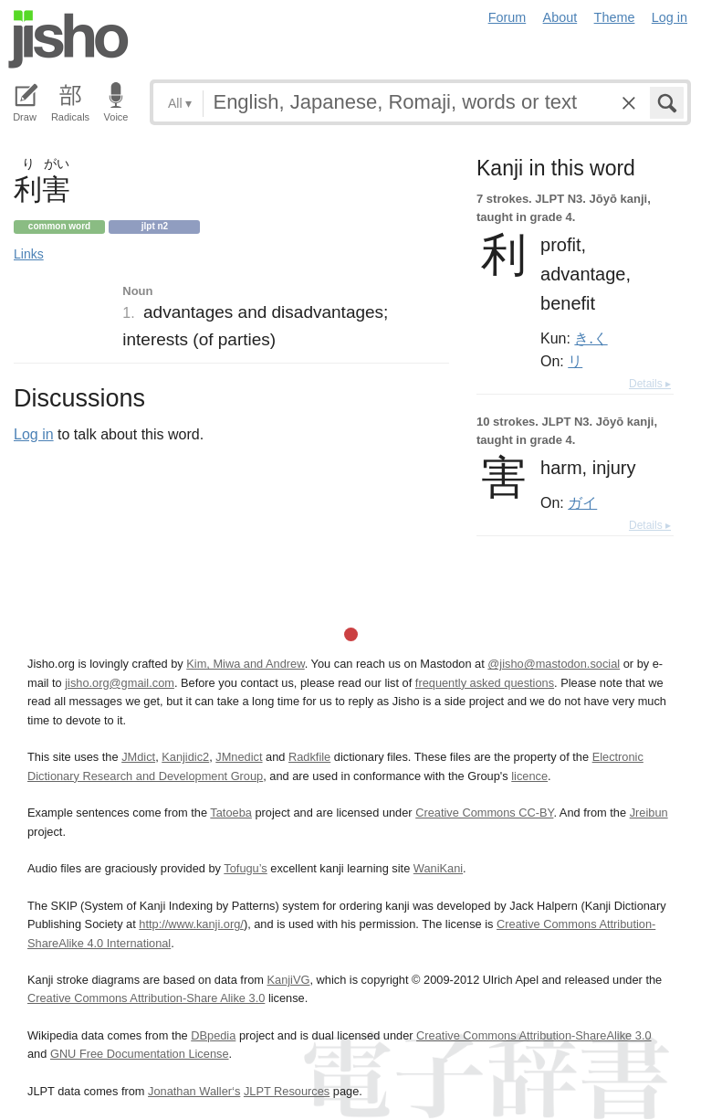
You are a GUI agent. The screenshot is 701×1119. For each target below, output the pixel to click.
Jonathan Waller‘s (194, 1091)
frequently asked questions (484, 683)
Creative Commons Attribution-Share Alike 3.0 (146, 998)
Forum (507, 17)
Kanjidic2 (185, 757)
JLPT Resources (287, 1091)
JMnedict (238, 757)
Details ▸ (650, 383)
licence (529, 776)
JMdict (138, 757)
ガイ (582, 502)
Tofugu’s (245, 868)
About (560, 17)
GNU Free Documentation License (139, 1054)
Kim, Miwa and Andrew (245, 663)
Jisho (68, 39)
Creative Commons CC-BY (484, 812)
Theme (614, 17)
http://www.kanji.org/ (191, 924)
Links (29, 254)
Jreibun (649, 812)
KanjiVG (288, 980)
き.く (590, 338)
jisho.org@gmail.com (119, 683)
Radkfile (309, 757)
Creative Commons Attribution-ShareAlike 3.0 (533, 1035)
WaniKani (438, 868)
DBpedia (213, 1035)
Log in (669, 17)
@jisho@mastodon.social (553, 663)
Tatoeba (231, 812)
